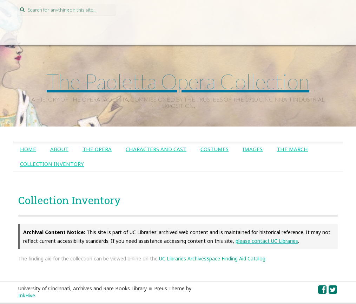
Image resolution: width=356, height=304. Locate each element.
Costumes (214, 149)
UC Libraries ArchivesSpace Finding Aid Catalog (212, 258)
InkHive (26, 295)
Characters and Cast (156, 149)
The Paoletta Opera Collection (178, 81)
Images (253, 149)
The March (292, 149)
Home (28, 149)
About (59, 149)
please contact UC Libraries (267, 241)
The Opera (97, 149)
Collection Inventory (52, 163)
